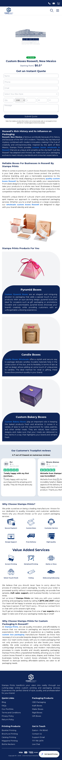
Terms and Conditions (11, 713)
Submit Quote (31, 116)
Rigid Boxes (37, 713)
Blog (4, 702)
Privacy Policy (8, 716)
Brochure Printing (10, 734)
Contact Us (37, 734)
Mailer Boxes (37, 709)
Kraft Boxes (37, 706)
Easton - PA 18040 (40, 730)
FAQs (4, 706)
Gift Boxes (36, 716)
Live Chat (36, 744)
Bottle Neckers (8, 744)
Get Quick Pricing (49, 754)
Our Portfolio (7, 709)
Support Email (38, 737)
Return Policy (8, 720)
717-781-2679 (37, 741)
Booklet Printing (9, 730)
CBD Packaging (39, 702)
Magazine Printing (10, 741)
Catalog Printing (9, 737)
